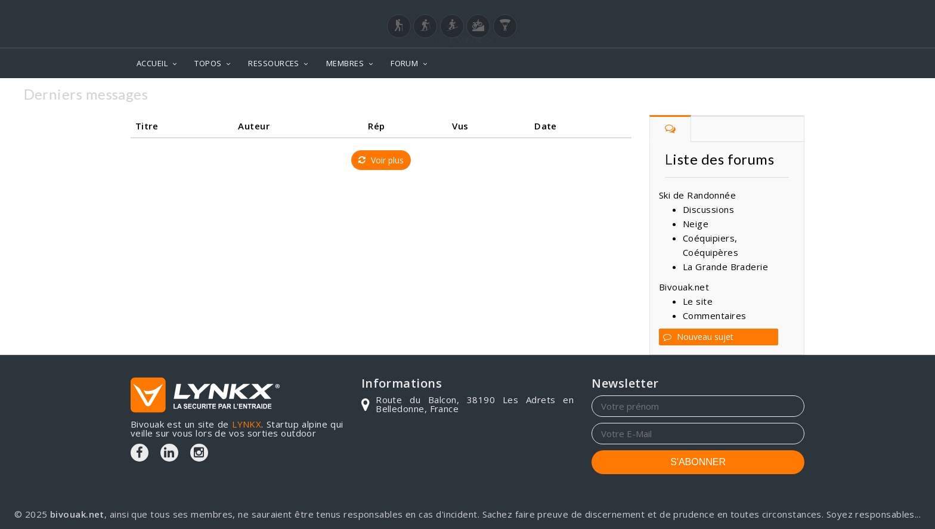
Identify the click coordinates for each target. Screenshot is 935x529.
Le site (698, 301)
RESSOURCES (273, 63)
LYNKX (246, 424)
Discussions (708, 209)
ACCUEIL (152, 63)
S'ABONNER (698, 462)
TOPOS (207, 63)
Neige (695, 224)
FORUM (404, 63)
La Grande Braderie (725, 267)
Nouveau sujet (698, 336)
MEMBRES (345, 63)
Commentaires (714, 315)
